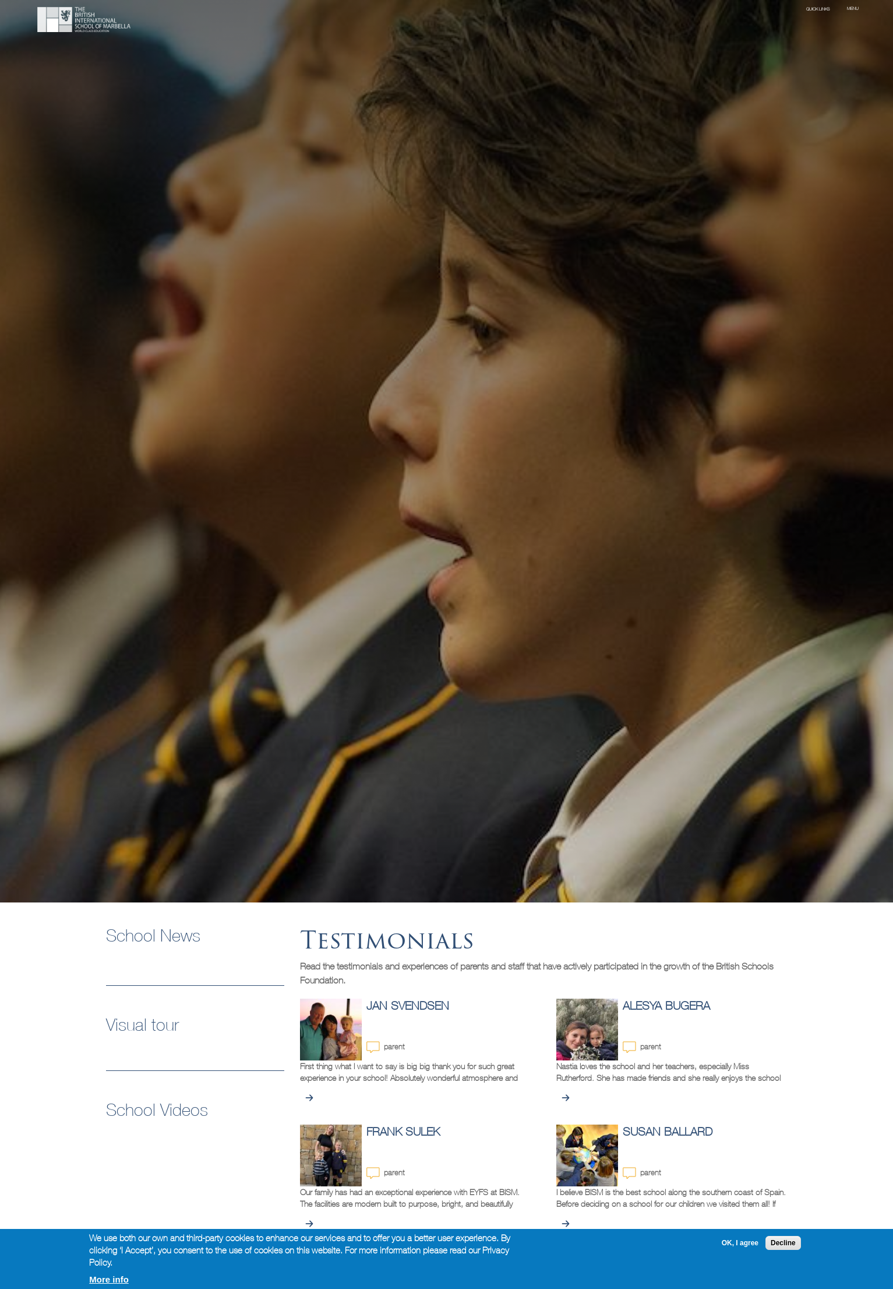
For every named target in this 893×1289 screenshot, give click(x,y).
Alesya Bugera (666, 1005)
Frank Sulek (403, 1131)
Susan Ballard (667, 1131)
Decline (783, 1243)
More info (109, 1279)
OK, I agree (740, 1243)
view (309, 1097)
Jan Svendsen (407, 1005)
